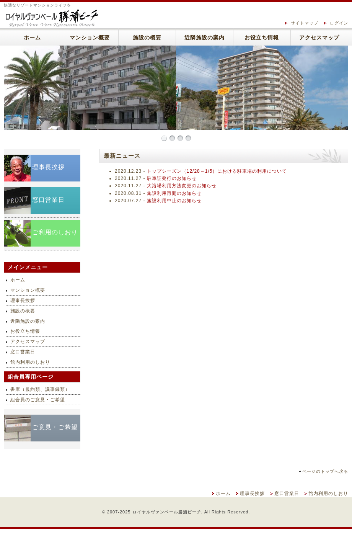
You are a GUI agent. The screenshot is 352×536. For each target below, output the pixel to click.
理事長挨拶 (48, 167)
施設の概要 (147, 38)
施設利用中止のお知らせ (174, 200)
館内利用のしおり (30, 362)
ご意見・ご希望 (55, 427)
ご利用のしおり (55, 232)
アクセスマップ (319, 38)
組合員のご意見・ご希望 (37, 399)
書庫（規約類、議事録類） (40, 389)
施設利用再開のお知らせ (174, 193)
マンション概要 (90, 38)
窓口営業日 (48, 199)
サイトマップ (304, 23)
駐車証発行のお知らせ (172, 178)
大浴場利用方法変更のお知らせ (182, 185)
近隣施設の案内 (204, 38)
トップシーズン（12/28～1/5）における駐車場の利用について (217, 171)
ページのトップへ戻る (325, 471)
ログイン (339, 23)
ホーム (32, 38)
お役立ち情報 (261, 38)
